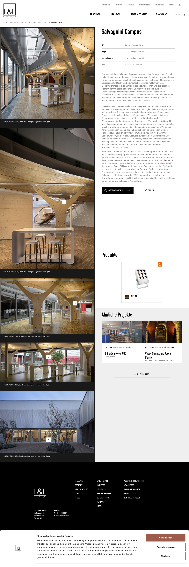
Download (161, 14)
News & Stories (139, 14)
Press (77, 498)
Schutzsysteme (159, 5)
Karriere (101, 506)
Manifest (119, 5)
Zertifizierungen (144, 5)
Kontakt (171, 5)
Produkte (95, 14)
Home (6, 22)
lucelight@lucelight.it (62, 515)
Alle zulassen (165, 530)
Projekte (115, 14)
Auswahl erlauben (166, 539)
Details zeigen (149, 561)
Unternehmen (106, 5)
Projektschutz (130, 493)
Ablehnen (165, 548)
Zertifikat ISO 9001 (132, 498)
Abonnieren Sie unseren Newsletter (134, 483)
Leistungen (130, 5)
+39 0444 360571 (61, 513)
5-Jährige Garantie (132, 489)
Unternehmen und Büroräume (34, 22)
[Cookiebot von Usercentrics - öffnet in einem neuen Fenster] (18, 561)
